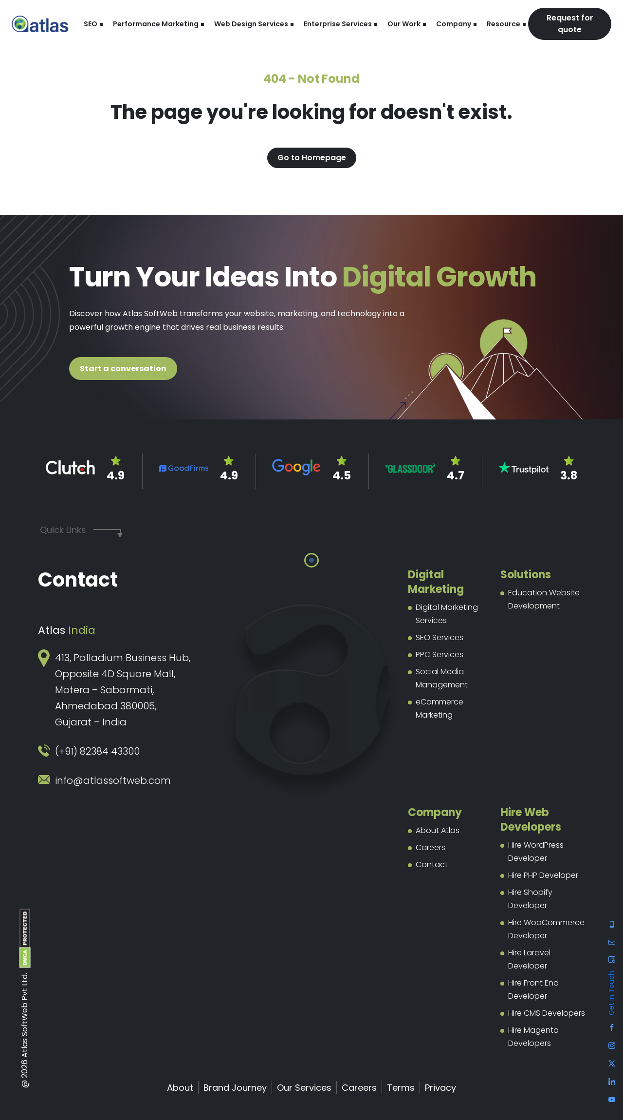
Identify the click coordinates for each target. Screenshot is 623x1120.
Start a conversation (123, 368)
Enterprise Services (338, 24)
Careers (430, 847)
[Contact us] (611, 960)
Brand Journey (235, 1088)
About (180, 1088)
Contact (432, 864)
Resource (503, 24)
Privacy (440, 1088)
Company (453, 24)
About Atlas (437, 830)
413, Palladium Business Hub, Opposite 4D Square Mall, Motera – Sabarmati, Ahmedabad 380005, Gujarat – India (122, 690)
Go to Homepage (311, 157)
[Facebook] (611, 923)
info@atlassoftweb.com (113, 780)
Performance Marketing (156, 24)
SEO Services (439, 637)
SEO (90, 24)
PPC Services (439, 654)
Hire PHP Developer (543, 875)
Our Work (404, 24)
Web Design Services (251, 24)
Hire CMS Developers (546, 1013)
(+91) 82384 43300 (97, 751)
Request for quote (570, 23)
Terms (401, 1088)
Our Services (304, 1088)
